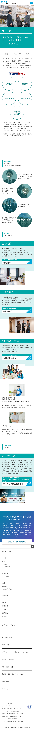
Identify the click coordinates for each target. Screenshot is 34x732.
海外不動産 (5, 684)
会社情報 (5, 598)
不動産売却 (5, 588)
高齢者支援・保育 (8, 669)
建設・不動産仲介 (8, 639)
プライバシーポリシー (7, 708)
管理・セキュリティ (8, 647)
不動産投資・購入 (7, 591)
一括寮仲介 (5, 566)
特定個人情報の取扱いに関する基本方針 (12, 711)
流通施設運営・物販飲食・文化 (12, 676)
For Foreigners (6, 691)
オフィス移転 (5, 579)
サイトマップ (5, 726)
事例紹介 (5, 615)
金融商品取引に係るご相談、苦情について (12, 716)
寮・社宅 (5, 560)
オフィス (5, 575)
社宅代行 (4, 564)
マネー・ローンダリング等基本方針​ (10, 713)
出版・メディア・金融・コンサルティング (16, 654)
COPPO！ (5, 619)
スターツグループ (9, 627)
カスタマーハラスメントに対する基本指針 (12, 723)
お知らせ (5, 608)
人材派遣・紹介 (6, 569)
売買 (3, 585)
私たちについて (7, 554)
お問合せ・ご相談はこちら (16, 544)
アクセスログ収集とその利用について (11, 721)
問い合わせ (5, 604)
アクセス (5, 612)
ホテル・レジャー (8, 662)
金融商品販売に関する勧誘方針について (12, 718)
